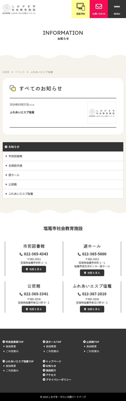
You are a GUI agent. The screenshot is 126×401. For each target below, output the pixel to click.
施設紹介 (51, 370)
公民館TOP (92, 342)
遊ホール (14, 175)
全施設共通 (15, 165)
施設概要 (11, 346)
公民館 (13, 184)
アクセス (51, 375)
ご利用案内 (12, 351)
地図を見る (35, 269)
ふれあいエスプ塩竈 (21, 194)
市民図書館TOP (15, 342)
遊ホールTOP (53, 342)
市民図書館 (15, 156)
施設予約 (80, 8)
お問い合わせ (98, 8)
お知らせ (14, 147)
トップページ (53, 361)
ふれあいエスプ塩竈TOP (20, 361)
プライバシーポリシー (58, 379)
